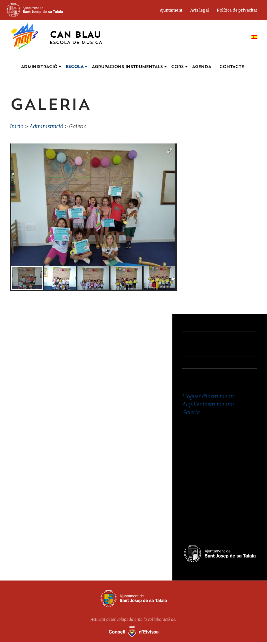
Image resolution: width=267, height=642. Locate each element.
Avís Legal (194, 349)
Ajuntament (171, 10)
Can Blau (76, 38)
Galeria (191, 412)
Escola (74, 67)
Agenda (201, 67)
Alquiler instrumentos (208, 404)
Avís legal (199, 10)
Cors (177, 67)
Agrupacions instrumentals (127, 67)
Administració (39, 67)
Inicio (16, 126)
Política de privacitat (237, 10)
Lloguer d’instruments (208, 396)
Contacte (231, 67)
